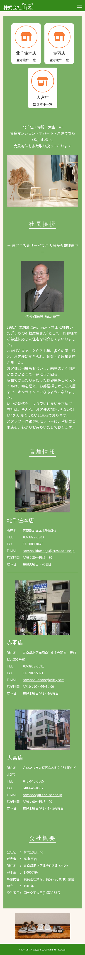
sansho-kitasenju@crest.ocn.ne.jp (49, 550)
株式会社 (18, 5)
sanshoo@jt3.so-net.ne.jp (42, 794)
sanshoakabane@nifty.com (43, 679)
